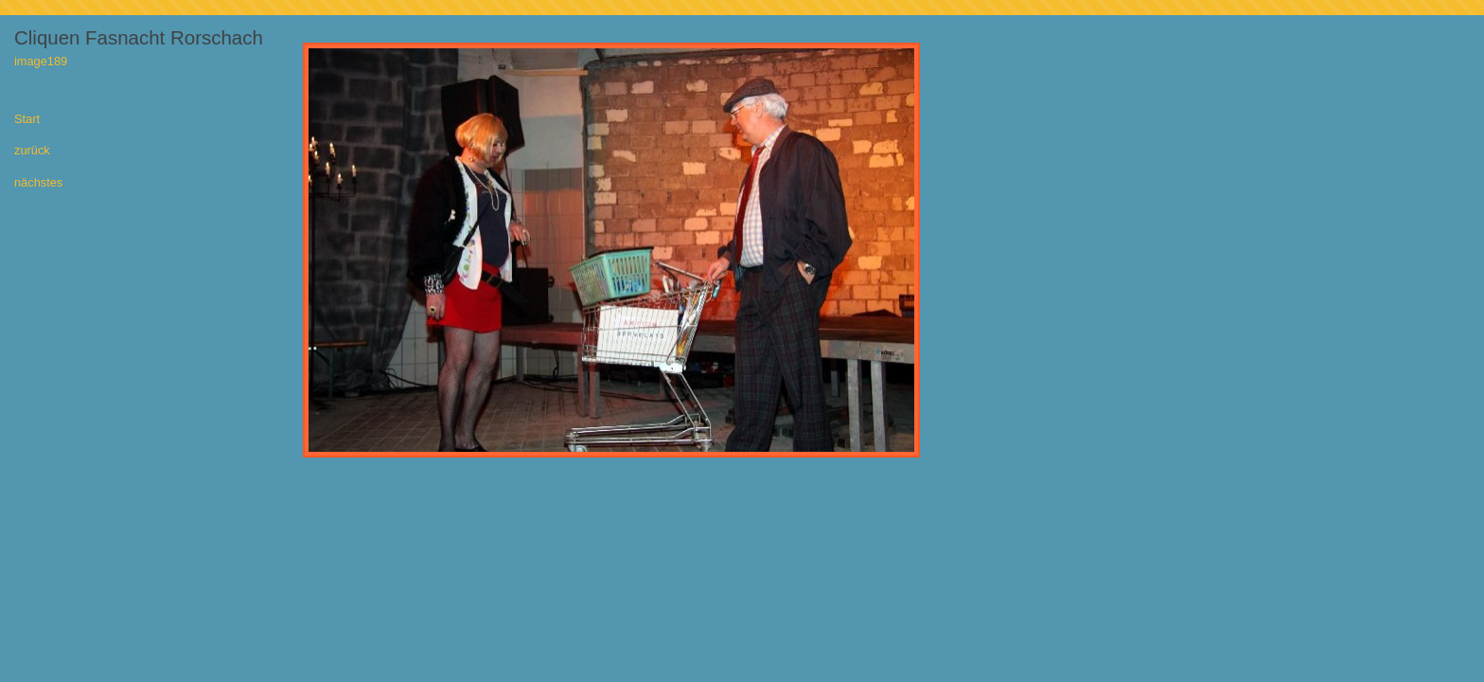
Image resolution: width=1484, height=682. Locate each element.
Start (27, 120)
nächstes (38, 183)
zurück (32, 151)
